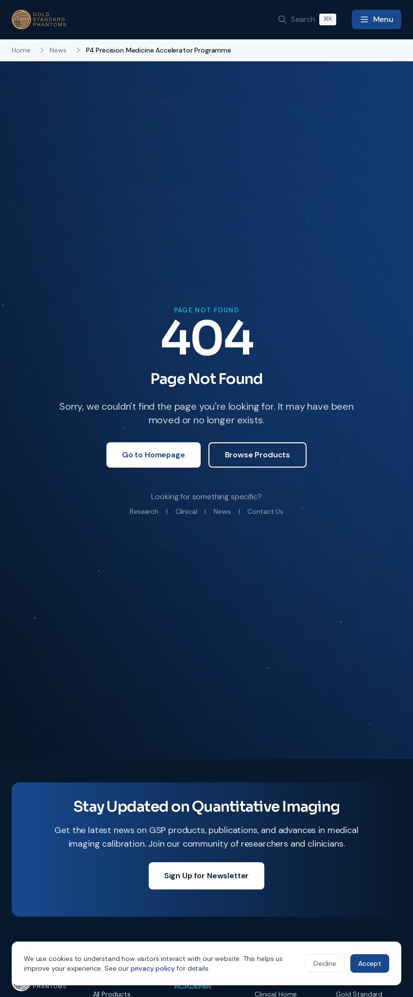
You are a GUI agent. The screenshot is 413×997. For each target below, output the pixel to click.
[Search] (307, 19)
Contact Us (265, 511)
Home (21, 50)
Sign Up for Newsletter (206, 875)
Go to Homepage (153, 455)
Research (144, 511)
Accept (369, 963)
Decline (324, 963)
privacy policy (153, 968)
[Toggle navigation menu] (376, 19)
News (58, 50)
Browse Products (258, 455)
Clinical (186, 511)
